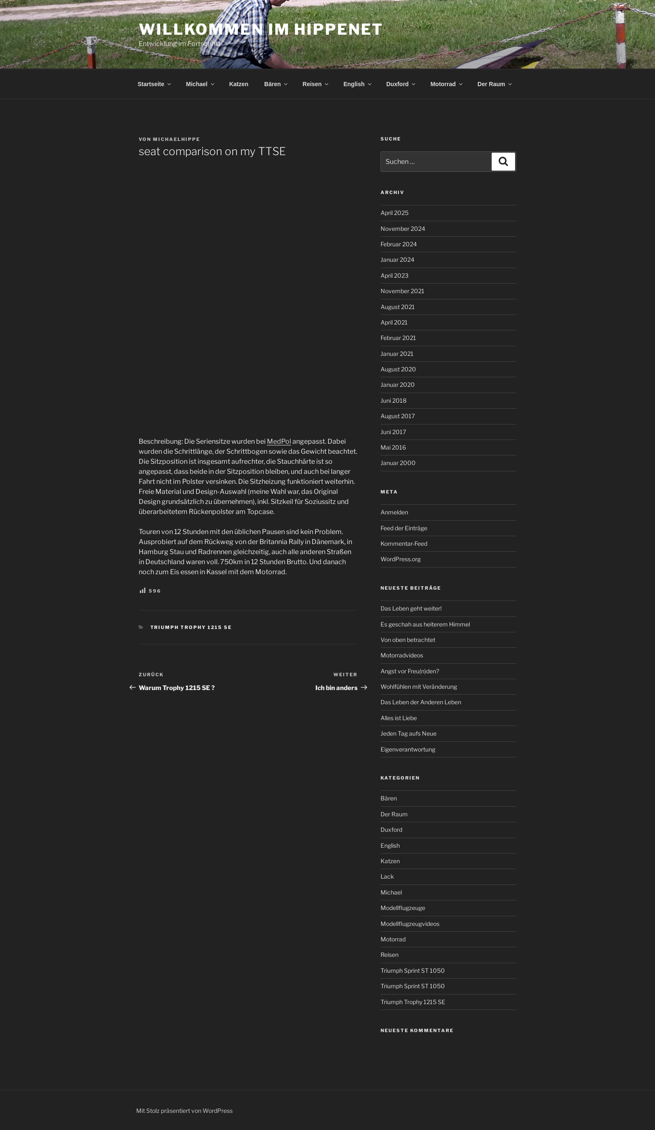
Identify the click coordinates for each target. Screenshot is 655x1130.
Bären (276, 84)
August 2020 (398, 369)
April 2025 (395, 212)
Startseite (155, 84)
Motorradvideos (402, 655)
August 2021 (398, 306)
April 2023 (395, 275)
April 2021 (394, 322)
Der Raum (495, 84)
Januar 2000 (398, 462)
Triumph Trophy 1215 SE (191, 627)
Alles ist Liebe (399, 717)
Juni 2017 (393, 431)
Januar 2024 (397, 259)
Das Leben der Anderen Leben (421, 702)
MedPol (279, 441)
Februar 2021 (398, 337)
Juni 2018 (393, 400)
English (358, 84)
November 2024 (403, 228)
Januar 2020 (398, 384)
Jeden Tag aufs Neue (409, 733)
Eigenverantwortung (408, 749)
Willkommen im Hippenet (261, 29)
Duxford (401, 84)
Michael (200, 84)
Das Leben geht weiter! (411, 608)
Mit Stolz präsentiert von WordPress (184, 1110)
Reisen (316, 84)
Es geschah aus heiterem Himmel (425, 624)
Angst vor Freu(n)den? (410, 671)
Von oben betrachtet (408, 639)
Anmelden (394, 512)
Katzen (239, 84)
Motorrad (447, 84)
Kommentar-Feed (404, 543)
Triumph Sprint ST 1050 (413, 970)
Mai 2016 (393, 447)
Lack (387, 876)
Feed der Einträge (404, 528)
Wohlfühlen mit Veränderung (419, 686)
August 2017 (398, 415)
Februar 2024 (399, 244)
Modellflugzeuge (403, 907)
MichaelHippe (176, 139)
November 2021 (402, 290)
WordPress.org (401, 558)
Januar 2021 (397, 353)
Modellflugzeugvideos (410, 923)
